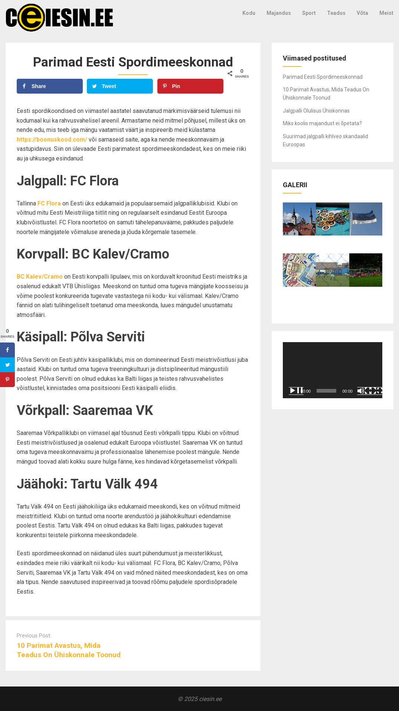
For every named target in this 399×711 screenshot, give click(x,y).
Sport (309, 13)
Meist (386, 13)
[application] (332, 370)
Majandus (278, 13)
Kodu (248, 13)
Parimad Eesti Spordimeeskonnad (323, 77)
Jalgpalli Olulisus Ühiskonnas (316, 111)
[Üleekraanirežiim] (376, 391)
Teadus (336, 13)
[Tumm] (364, 391)
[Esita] (296, 391)
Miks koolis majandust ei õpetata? (322, 123)
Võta (362, 13)
